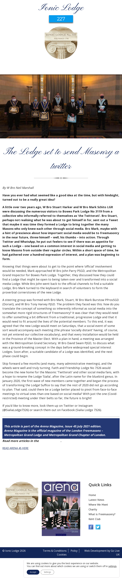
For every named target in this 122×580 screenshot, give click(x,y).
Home (92, 495)
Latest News (96, 500)
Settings (47, 572)
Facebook (91, 527)
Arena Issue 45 (50, 441)
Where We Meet (98, 504)
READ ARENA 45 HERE (15, 448)
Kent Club (94, 519)
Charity (93, 509)
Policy (74, 550)
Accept (33, 572)
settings (112, 566)
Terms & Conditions (55, 550)
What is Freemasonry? (102, 514)
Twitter (98, 527)
